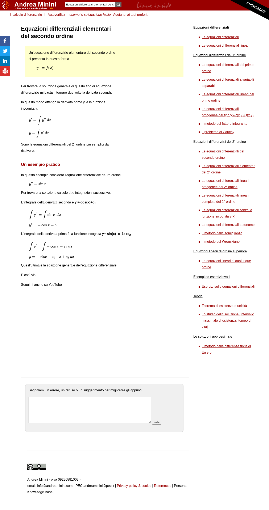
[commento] (90, 412)
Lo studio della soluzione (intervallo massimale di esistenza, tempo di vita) (228, 320)
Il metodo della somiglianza (222, 233)
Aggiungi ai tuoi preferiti (130, 14)
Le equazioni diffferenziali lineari (225, 45)
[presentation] (45, 68)
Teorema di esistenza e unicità (224, 306)
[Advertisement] (149, 88)
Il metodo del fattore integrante (224, 123)
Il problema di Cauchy (218, 132)
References (162, 491)
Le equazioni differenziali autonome (228, 225)
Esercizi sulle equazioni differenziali (228, 286)
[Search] (90, 4)
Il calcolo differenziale (26, 14)
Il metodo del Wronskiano (221, 241)
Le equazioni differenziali (220, 37)
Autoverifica (56, 14)
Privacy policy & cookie (134, 491)
